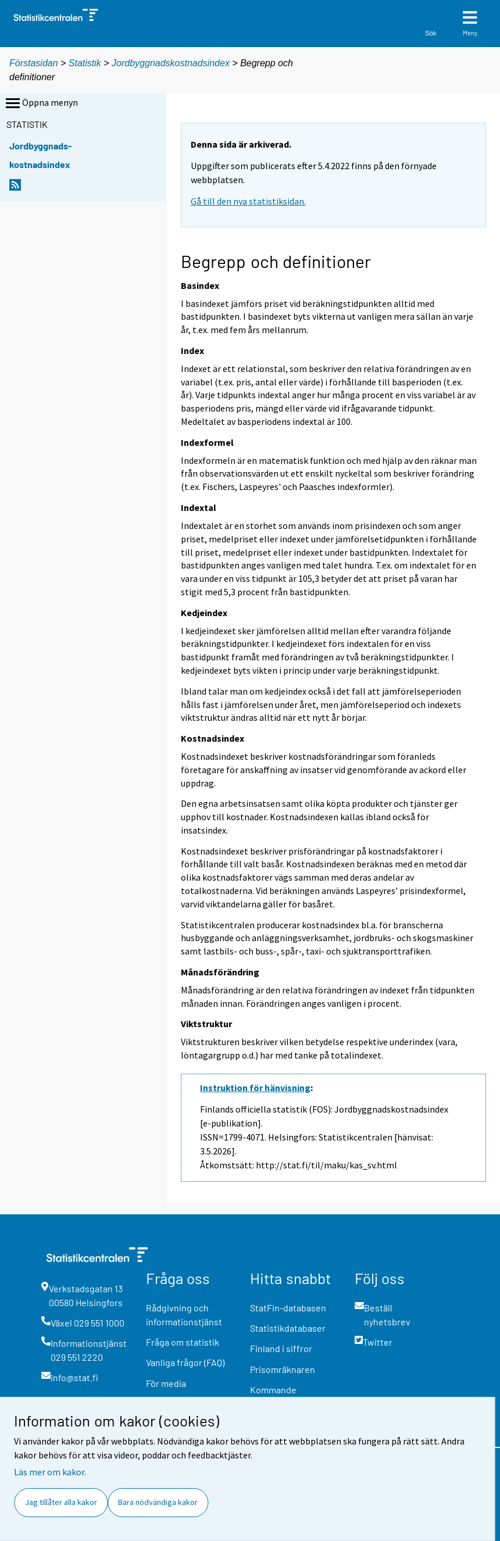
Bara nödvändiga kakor (158, 1502)
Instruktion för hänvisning (255, 1087)
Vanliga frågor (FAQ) (185, 1362)
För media (166, 1383)
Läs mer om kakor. (50, 1472)
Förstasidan (33, 63)
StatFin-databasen (288, 1307)
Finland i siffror (281, 1348)
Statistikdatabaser (288, 1327)
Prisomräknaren (282, 1369)
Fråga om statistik (182, 1341)
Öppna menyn (40, 103)
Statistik (85, 63)
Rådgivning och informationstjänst (184, 1314)
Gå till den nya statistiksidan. (248, 201)
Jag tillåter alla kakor (61, 1502)
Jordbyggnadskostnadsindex (172, 63)
